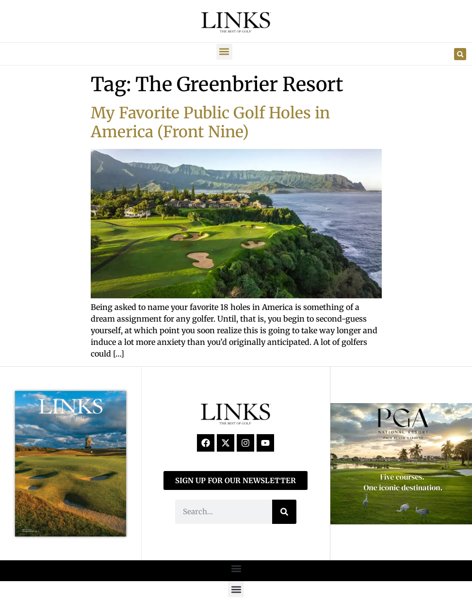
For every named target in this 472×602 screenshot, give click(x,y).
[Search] (284, 512)
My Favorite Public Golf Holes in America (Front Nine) (210, 122)
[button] (224, 52)
